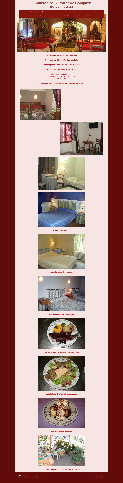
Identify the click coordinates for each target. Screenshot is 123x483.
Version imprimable (26, 475)
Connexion (100, 475)
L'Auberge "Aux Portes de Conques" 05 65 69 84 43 (61, 5)
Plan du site (37, 475)
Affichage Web (99, 477)
